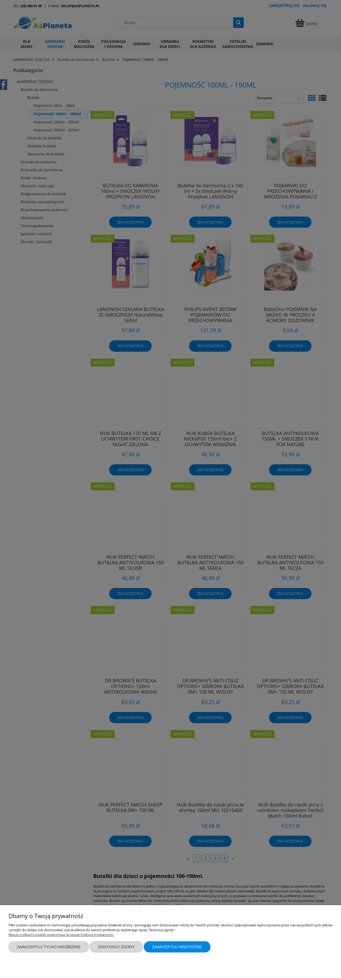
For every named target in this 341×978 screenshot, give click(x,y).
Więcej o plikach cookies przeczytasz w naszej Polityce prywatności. (61, 934)
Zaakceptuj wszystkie (177, 946)
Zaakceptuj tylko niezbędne (49, 946)
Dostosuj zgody (116, 946)
